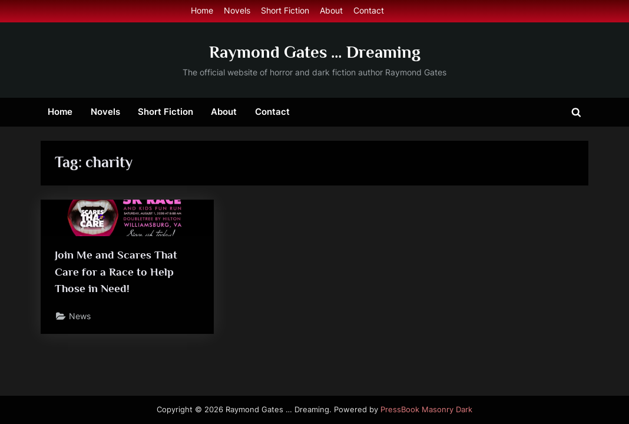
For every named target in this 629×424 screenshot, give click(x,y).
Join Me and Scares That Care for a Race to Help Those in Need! (116, 272)
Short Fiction (285, 10)
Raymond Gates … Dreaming (315, 51)
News (80, 316)
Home (202, 10)
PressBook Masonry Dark (426, 409)
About (331, 10)
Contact (368, 10)
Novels (237, 10)
